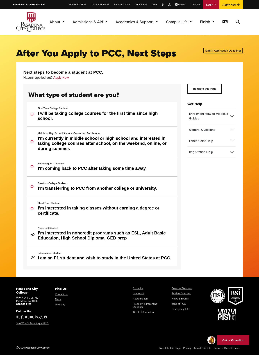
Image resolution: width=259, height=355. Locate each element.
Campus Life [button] (177, 22)
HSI (22, 4)
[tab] (211, 116)
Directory (60, 304)
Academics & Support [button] (135, 22)
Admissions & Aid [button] (88, 22)
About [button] (55, 22)
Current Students (100, 4)
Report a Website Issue (227, 348)
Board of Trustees (181, 288)
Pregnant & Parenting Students (149, 303)
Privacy (188, 348)
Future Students (77, 4)
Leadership (139, 293)
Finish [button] (205, 22)
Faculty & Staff (122, 4)
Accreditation (140, 298)
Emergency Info (180, 308)
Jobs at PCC (178, 303)
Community (141, 4)
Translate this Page (204, 89)
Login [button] (210, 5)
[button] (238, 22)
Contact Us (61, 294)
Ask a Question (233, 340)
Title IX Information (143, 308)
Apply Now (231, 5)
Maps (58, 299)
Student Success (180, 293)
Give (154, 4)
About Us (137, 288)
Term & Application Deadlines (223, 51)
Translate (195, 4)
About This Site (204, 348)
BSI (43, 4)
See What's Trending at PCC (31, 323)
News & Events (180, 298)
